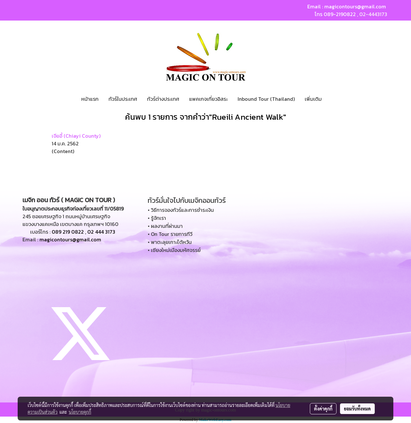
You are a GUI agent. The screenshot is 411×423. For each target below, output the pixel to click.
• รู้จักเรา (157, 218)
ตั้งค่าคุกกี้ (323, 408)
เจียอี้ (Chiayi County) (76, 136)
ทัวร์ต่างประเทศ (163, 99)
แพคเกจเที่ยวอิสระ (208, 99)
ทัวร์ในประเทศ (123, 99)
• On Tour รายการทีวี (170, 234)
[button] (332, 98)
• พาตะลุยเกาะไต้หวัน (170, 242)
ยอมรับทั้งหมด (357, 408)
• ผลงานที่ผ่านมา (165, 226)
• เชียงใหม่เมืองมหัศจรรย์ (174, 250)
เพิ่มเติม (313, 99)
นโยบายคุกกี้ (80, 412)
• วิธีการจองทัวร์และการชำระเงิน (181, 210)
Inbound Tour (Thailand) (266, 99)
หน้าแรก (90, 99)
